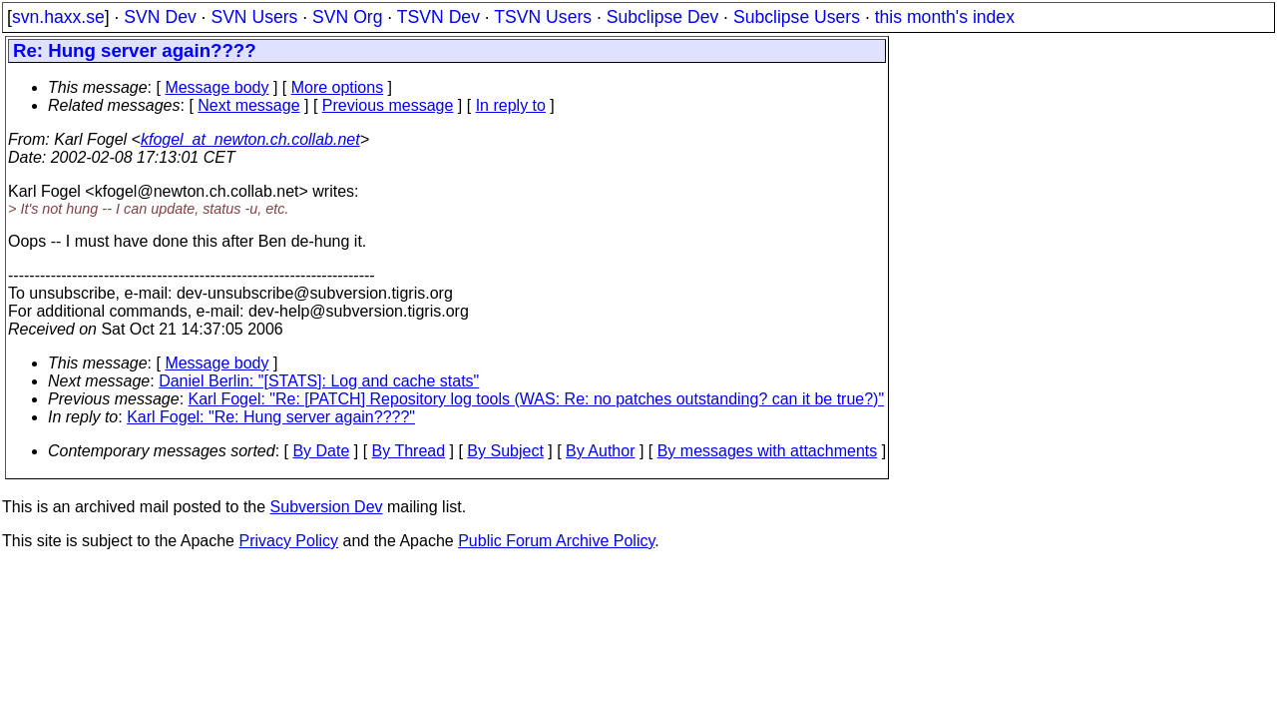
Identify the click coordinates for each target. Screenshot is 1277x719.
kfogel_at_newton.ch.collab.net (250, 139)
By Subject (505, 450)
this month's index (945, 17)
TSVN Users (543, 17)
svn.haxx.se (58, 17)
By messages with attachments (767, 450)
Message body (216, 87)
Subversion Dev (326, 506)
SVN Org (347, 17)
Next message (248, 105)
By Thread (409, 450)
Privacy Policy (288, 540)
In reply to (511, 105)
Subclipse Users (796, 17)
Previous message (388, 105)
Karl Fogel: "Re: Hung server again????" (271, 416)
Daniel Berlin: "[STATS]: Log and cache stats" (319, 380)
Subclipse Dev (662, 17)
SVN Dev (160, 17)
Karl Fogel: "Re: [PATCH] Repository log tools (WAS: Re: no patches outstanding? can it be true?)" (537, 398)
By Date (320, 450)
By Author (600, 450)
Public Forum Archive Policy (556, 540)
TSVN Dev (438, 17)
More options (337, 87)
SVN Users (254, 17)
